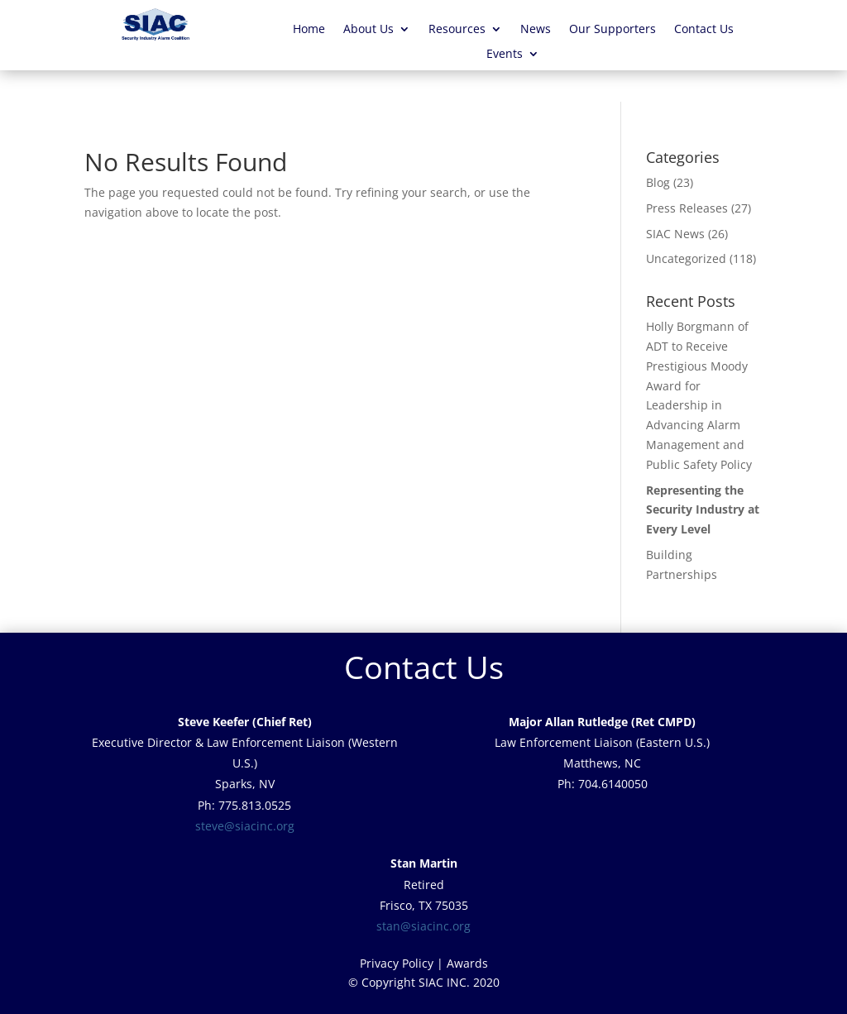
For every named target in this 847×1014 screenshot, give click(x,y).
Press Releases (687, 208)
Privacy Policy (396, 963)
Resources (457, 29)
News (535, 29)
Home (309, 29)
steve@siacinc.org (244, 826)
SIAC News (675, 234)
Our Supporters (612, 29)
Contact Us (704, 29)
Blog (658, 182)
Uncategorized (686, 258)
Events (504, 54)
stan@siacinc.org (423, 926)
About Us (368, 29)
